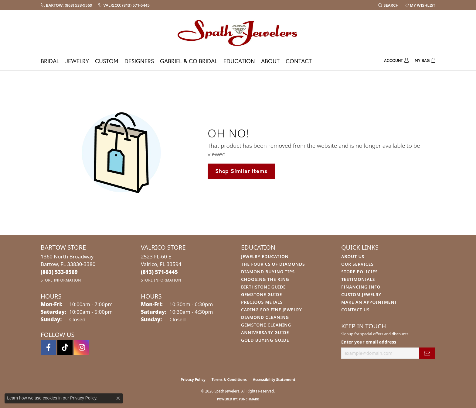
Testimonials (358, 279)
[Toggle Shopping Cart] (425, 59)
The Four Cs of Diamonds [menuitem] (273, 264)
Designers (139, 61)
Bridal (50, 61)
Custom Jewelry (361, 294)
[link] (66, 5)
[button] (388, 5)
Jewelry (77, 61)
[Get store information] (61, 280)
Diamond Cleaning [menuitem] (265, 317)
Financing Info (360, 287)
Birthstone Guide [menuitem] (263, 287)
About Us (352, 256)
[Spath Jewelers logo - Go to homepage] (238, 32)
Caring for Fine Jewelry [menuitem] (271, 310)
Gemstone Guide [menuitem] (261, 294)
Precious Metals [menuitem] (262, 302)
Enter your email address (368, 342)
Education (239, 61)
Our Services (357, 264)
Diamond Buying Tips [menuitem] (268, 272)
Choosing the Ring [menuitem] (265, 279)
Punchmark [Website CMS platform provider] (249, 399)
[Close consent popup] (118, 398)
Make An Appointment (369, 302)
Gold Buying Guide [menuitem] (265, 340)
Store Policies (359, 272)
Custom (106, 61)
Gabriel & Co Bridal (188, 61)
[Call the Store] (59, 271)
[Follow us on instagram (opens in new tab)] (81, 347)
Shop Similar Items (241, 171)
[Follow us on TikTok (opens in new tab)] (65, 347)
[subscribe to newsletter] (427, 353)
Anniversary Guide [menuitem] (265, 332)
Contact (299, 61)
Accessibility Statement (274, 379)
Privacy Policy (193, 379)
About (270, 61)
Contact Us (355, 310)
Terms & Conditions (229, 379)
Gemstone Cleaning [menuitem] (266, 325)
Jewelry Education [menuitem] (265, 256)
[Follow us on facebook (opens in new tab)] (48, 347)
